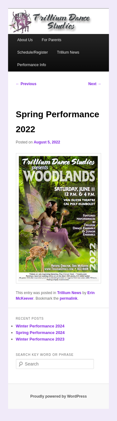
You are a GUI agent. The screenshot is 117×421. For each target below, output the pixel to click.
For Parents (51, 40)
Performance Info (31, 65)
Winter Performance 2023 (40, 339)
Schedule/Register (32, 52)
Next (94, 84)
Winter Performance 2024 (40, 326)
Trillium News (68, 52)
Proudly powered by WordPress (58, 396)
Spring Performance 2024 (40, 332)
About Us (24, 40)
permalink (68, 298)
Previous (26, 84)
